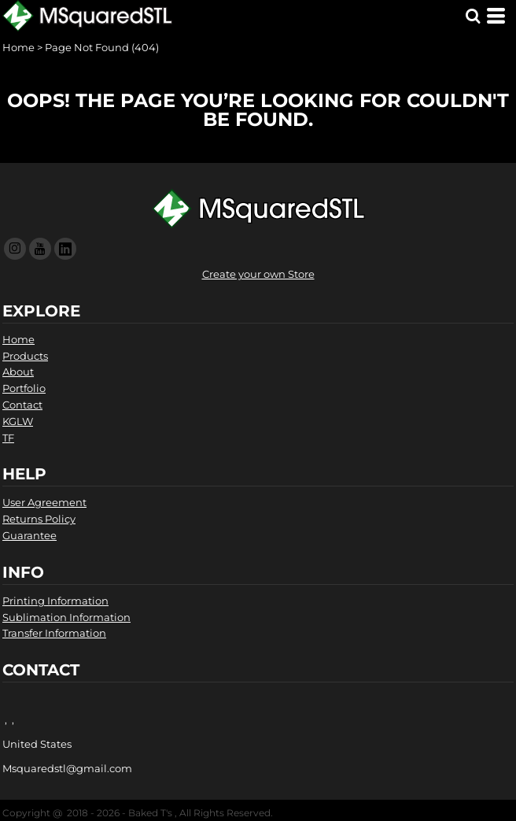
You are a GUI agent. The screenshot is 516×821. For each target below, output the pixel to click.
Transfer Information (54, 633)
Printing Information (55, 600)
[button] (473, 16)
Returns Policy (39, 518)
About (18, 371)
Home (18, 47)
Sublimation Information (66, 617)
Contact (22, 404)
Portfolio (24, 388)
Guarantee (29, 535)
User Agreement (44, 502)
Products (25, 355)
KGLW (17, 421)
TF (8, 437)
